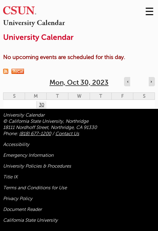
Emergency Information (28, 155)
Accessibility (16, 144)
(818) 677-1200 (35, 133)
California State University (30, 220)
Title (10, 176)
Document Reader (22, 209)
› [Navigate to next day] (151, 81)
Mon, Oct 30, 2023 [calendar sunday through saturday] (79, 82)
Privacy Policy (17, 198)
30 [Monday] (41, 104)
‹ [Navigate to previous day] (127, 81)
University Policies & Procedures (37, 166)
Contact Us (67, 133)
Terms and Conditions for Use (35, 187)
